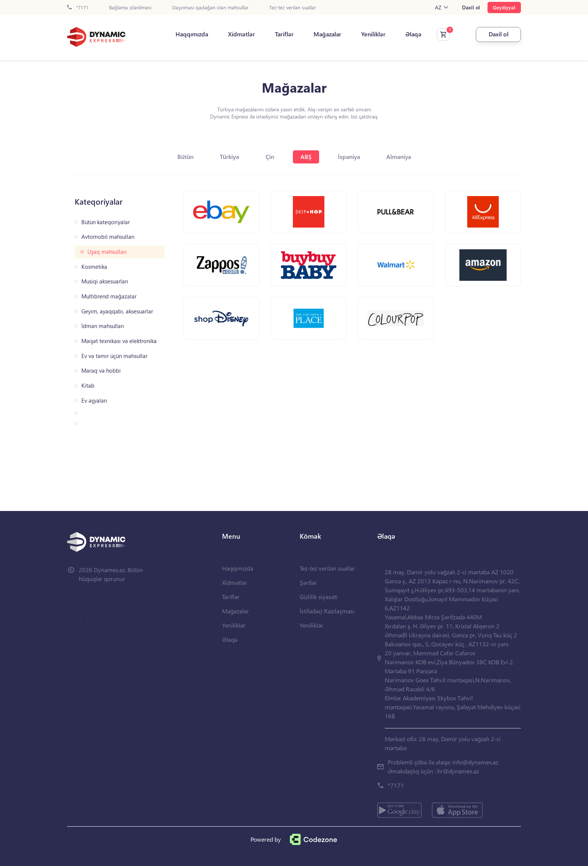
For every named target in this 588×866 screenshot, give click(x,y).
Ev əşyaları (94, 400)
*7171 (77, 7)
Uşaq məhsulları (107, 251)
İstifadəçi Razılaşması (327, 611)
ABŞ (306, 156)
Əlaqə (413, 34)
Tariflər (284, 34)
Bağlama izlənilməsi (130, 7)
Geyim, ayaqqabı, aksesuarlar (117, 311)
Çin (270, 156)
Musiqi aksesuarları (104, 281)
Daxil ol (471, 7)
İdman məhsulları (102, 326)
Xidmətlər (241, 34)
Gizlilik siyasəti (319, 597)
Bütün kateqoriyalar (105, 222)
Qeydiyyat (504, 7)
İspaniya (349, 156)
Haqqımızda (192, 34)
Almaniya (398, 156)
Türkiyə (229, 156)
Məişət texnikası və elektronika (119, 341)
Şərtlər (308, 582)
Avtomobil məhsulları (108, 236)
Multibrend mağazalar (108, 296)
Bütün (185, 156)
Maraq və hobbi (101, 370)
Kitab (87, 385)
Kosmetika (94, 266)
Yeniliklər (373, 34)
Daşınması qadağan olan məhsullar (210, 7)
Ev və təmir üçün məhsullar (114, 356)
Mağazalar (327, 34)
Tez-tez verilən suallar (292, 7)
